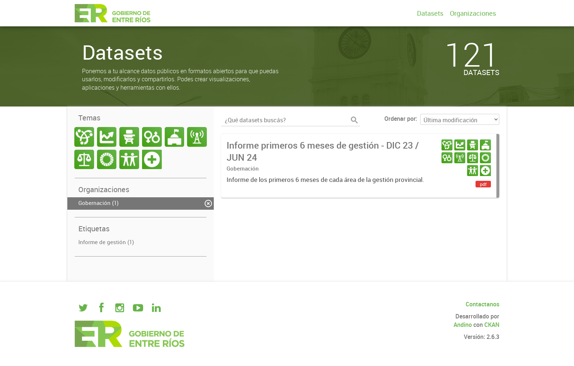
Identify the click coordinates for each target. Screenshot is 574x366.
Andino (463, 325)
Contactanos (482, 304)
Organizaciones (473, 13)
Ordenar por (399, 118)
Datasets (430, 13)
